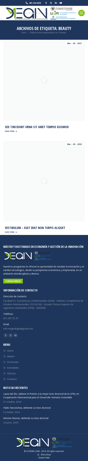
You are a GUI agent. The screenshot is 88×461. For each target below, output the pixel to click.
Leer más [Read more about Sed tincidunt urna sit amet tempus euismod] (11, 131)
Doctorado (13, 362)
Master (11, 356)
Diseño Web (44, 457)
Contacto (12, 379)
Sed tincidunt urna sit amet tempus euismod (37, 127)
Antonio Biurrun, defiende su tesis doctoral (25, 418)
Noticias (11, 373)
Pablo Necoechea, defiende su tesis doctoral (27, 407)
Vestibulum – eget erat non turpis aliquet (35, 228)
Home (10, 350)
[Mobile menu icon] (81, 13)
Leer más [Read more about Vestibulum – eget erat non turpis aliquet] (11, 232)
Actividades (13, 367)
